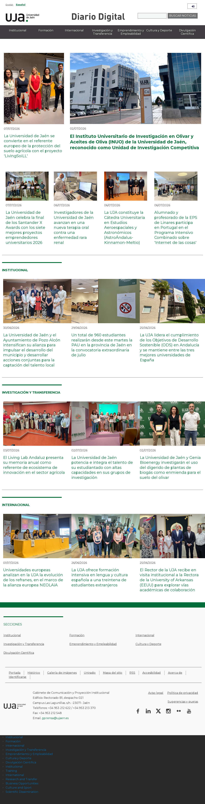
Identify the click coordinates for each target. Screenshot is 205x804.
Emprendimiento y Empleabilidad (93, 644)
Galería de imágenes (62, 672)
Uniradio (90, 672)
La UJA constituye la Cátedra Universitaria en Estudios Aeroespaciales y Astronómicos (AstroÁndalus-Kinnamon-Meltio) (124, 227)
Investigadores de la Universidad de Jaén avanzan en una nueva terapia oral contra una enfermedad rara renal (74, 227)
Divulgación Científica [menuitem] (187, 32)
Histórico (34, 672)
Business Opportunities (22, 783)
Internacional (145, 635)
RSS (132, 672)
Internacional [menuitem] (74, 30)
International (15, 775)
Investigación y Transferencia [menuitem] (102, 32)
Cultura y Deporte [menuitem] (159, 30)
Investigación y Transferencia (24, 644)
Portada (14, 672)
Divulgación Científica (19, 652)
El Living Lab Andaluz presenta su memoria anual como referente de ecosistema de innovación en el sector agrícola (34, 465)
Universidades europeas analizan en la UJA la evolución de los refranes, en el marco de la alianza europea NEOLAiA (33, 577)
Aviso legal (155, 693)
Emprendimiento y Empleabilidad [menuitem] (131, 32)
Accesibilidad (151, 672)
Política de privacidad (182, 693)
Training (11, 770)
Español (20, 4)
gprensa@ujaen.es (55, 718)
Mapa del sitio (112, 672)
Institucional (12, 635)
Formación (76, 635)
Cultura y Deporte (148, 644)
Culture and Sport (19, 787)
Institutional (14, 766)
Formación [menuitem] (45, 30)
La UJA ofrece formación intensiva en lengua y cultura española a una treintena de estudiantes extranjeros (99, 577)
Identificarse (17, 677)
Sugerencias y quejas (183, 701)
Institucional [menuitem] (17, 30)
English (9, 4)
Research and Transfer (21, 779)
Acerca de (175, 672)
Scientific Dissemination (22, 791)
